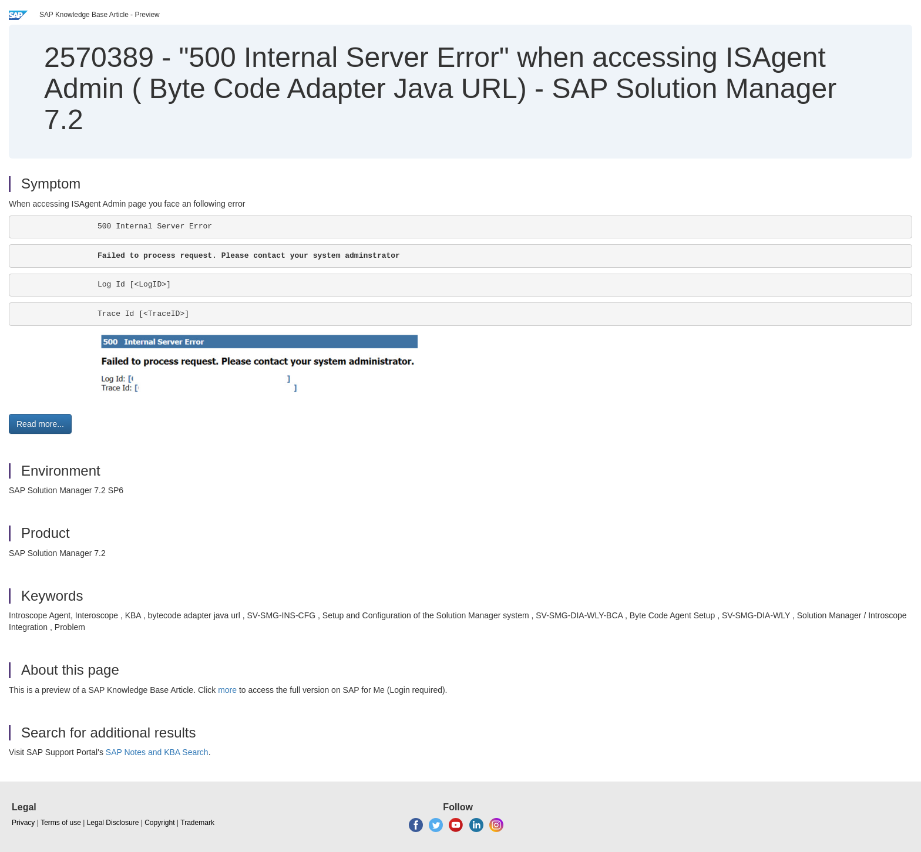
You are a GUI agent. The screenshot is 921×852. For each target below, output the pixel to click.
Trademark (197, 823)
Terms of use (61, 823)
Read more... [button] (40, 424)
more (227, 690)
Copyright (159, 823)
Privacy (23, 823)
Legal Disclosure (113, 823)
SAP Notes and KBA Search (157, 752)
